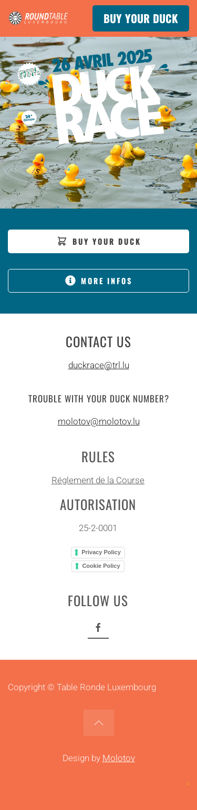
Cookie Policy (100, 566)
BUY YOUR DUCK (140, 18)
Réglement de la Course (97, 480)
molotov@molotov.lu (99, 421)
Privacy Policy (100, 552)
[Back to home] (39, 18)
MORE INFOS (98, 280)
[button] (99, 723)
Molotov (118, 758)
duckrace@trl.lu (98, 365)
